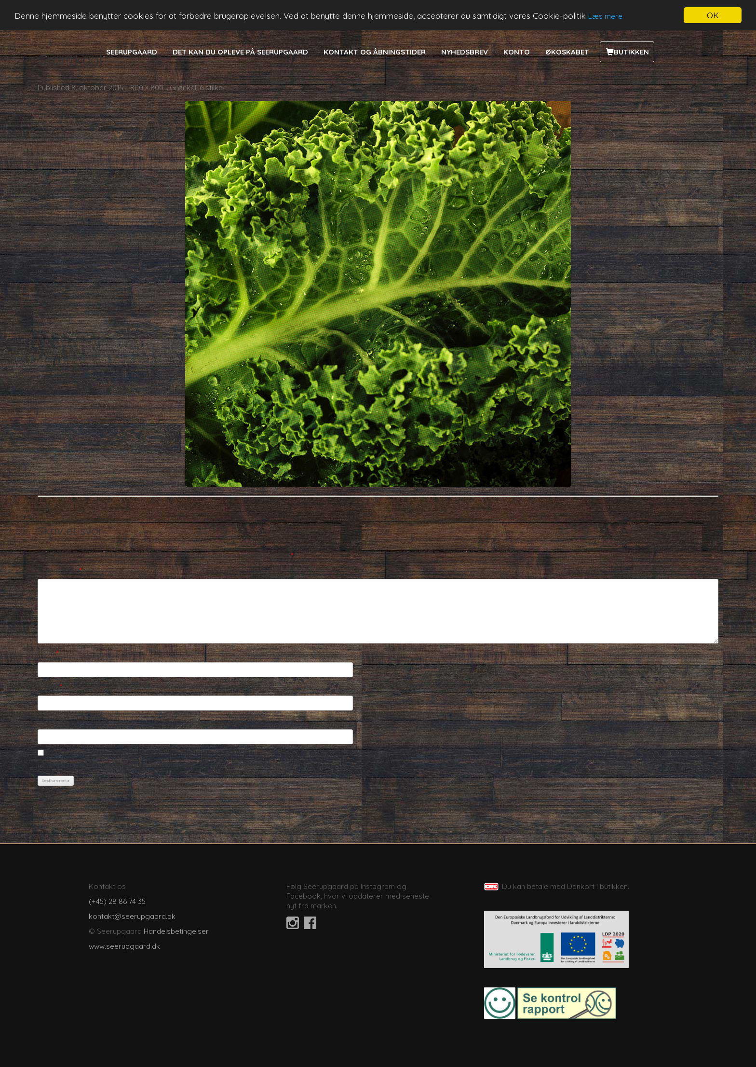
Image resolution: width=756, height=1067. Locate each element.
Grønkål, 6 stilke (196, 87)
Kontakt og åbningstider (375, 51)
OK (713, 15)
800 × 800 (146, 87)
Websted (53, 720)
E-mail (50, 686)
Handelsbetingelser (176, 931)
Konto (516, 51)
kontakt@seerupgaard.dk (132, 916)
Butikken (631, 51)
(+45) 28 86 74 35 (117, 901)
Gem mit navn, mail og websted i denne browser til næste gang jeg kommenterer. (174, 764)
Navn (48, 653)
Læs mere (605, 16)
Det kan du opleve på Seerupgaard (240, 51)
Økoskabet (567, 51)
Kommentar (60, 570)
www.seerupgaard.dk (124, 946)
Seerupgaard (131, 51)
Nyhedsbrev (464, 51)
